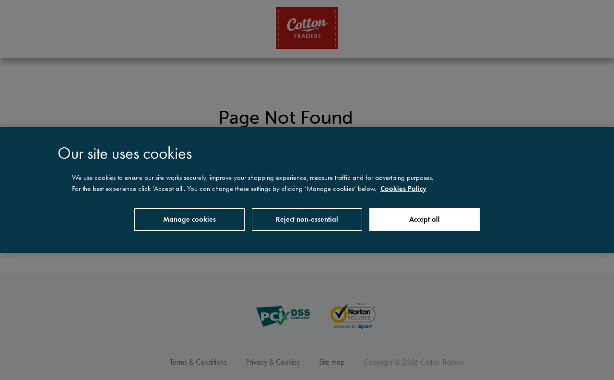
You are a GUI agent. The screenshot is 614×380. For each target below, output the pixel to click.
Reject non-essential (307, 219)
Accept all (424, 219)
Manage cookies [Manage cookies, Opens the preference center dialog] (189, 219)
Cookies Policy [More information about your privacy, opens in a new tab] (403, 188)
